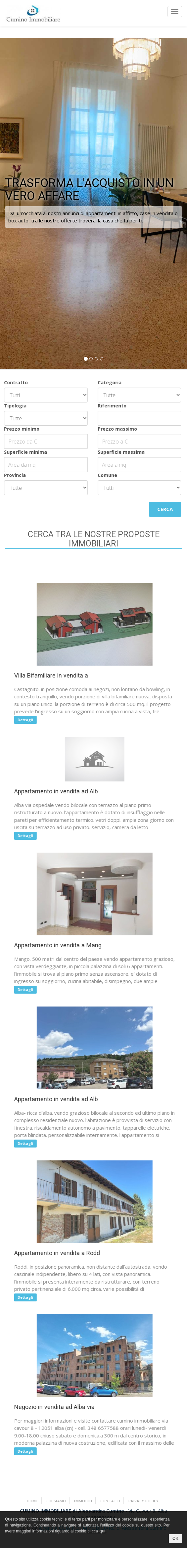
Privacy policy (143, 1500)
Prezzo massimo (111, 429)
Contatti (110, 1500)
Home (32, 1500)
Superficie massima (115, 452)
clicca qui (96, 1531)
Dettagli (29, 719)
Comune (102, 475)
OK (175, 1538)
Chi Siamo (56, 1500)
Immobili (83, 1500)
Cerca (159, 509)
